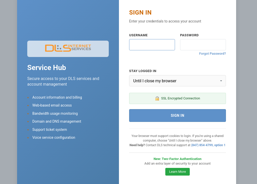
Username (138, 35)
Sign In (177, 115)
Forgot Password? (212, 53)
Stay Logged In (142, 71)
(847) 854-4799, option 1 (208, 145)
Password (189, 35)
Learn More (177, 172)
